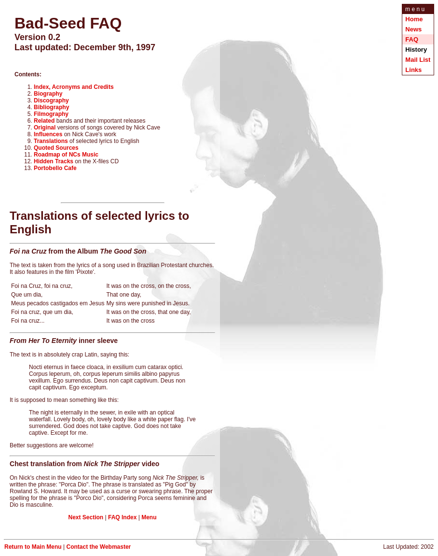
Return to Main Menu (33, 548)
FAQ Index (122, 518)
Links (413, 69)
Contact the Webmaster (98, 548)
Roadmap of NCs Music (66, 156)
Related (44, 122)
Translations (51, 142)
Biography (48, 95)
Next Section (86, 518)
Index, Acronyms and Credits (74, 88)
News (413, 29)
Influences (48, 135)
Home (414, 19)
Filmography (51, 115)
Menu (148, 518)
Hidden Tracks (53, 162)
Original (44, 129)
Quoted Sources (56, 149)
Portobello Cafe (55, 169)
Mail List (417, 59)
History (416, 49)
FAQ (411, 39)
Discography (51, 102)
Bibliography (51, 108)
